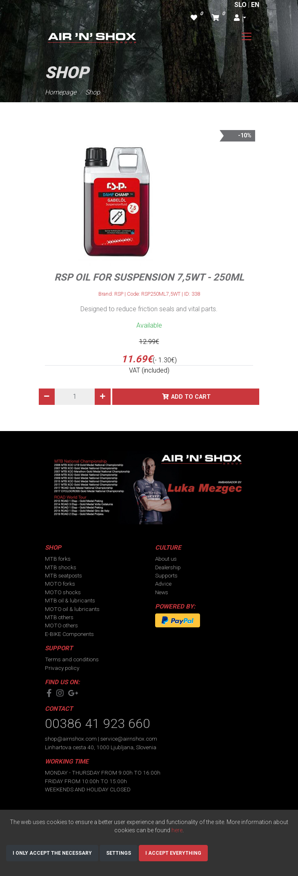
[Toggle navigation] (246, 36)
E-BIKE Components (69, 634)
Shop (92, 92)
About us (166, 558)
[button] (240, 18)
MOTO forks (60, 583)
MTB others (59, 617)
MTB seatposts (63, 575)
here (176, 830)
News (161, 592)
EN (255, 5)
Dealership (168, 567)
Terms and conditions (72, 659)
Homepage (60, 92)
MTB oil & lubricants (70, 600)
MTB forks (58, 558)
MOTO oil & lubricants (72, 609)
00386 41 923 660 (97, 723)
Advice (163, 583)
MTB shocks (60, 567)
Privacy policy (62, 668)
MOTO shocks (63, 592)
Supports (166, 575)
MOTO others (61, 625)
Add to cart (191, 396)
